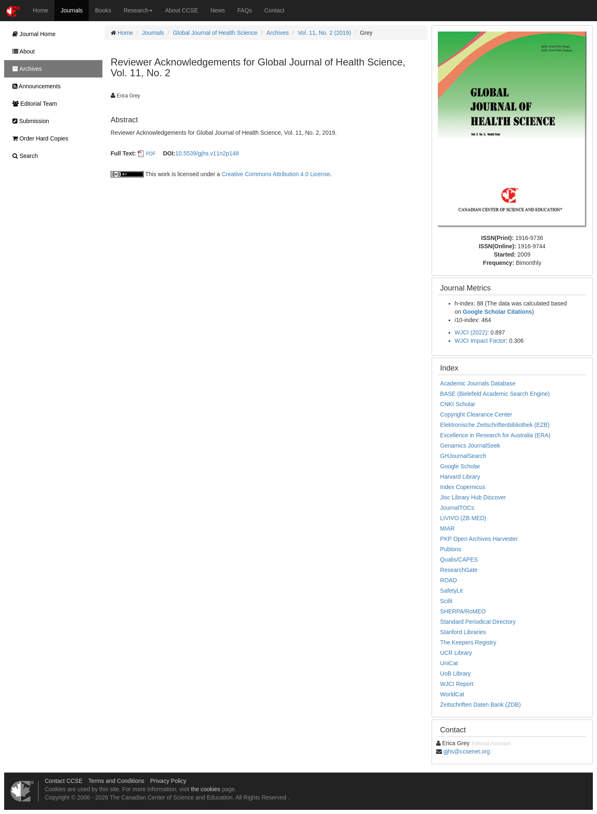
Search (23, 156)
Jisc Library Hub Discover (473, 497)
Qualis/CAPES (459, 559)
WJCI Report (456, 684)
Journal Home (32, 34)
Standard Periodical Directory (478, 621)
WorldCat (452, 694)
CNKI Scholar (458, 404)
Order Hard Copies (38, 138)
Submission (28, 121)
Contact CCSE (64, 781)
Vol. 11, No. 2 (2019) (324, 32)
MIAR (447, 528)
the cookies (205, 789)
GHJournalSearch (463, 456)
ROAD (448, 580)
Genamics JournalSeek (470, 445)
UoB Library (455, 673)
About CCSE (181, 10)
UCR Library (456, 652)
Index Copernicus (462, 487)
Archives (278, 32)
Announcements (34, 86)
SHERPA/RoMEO (463, 611)
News (218, 10)
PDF (151, 154)
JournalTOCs (457, 507)
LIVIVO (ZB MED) (463, 518)
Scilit (446, 601)
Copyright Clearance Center (476, 414)
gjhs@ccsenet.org (466, 751)
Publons (450, 549)
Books (103, 10)
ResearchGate (459, 570)
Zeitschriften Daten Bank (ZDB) (480, 704)
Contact (274, 10)
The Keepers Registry (468, 642)
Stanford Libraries (463, 632)
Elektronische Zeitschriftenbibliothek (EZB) (495, 425)
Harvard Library (460, 476)
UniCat (449, 663)
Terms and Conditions (116, 781)
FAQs (245, 10)
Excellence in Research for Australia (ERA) (495, 435)
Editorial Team (32, 103)
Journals (72, 10)
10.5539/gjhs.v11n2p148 (207, 153)
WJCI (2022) (471, 332)
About (21, 51)
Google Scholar (460, 466)
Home (40, 10)
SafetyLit (451, 590)
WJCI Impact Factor (480, 340)
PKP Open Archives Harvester (479, 538)
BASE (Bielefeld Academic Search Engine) (495, 393)
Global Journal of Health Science (215, 32)
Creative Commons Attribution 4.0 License (276, 174)
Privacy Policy (168, 781)
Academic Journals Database (478, 383)
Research (138, 10)
